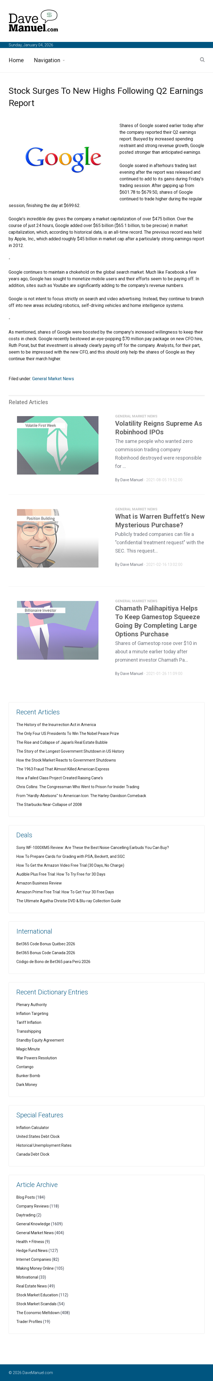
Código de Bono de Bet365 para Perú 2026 (53, 961)
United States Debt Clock (38, 1136)
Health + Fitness (30, 1241)
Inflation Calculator (32, 1127)
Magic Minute (28, 1049)
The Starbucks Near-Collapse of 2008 (49, 804)
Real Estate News (31, 1286)
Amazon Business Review (39, 883)
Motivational (27, 1277)
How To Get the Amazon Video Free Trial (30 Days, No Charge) (70, 865)
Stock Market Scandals (36, 1304)
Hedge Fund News (32, 1250)
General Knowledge (33, 1224)
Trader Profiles (29, 1321)
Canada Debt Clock (32, 1154)
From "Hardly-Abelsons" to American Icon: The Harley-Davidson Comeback (81, 795)
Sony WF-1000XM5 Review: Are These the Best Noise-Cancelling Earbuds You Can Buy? (92, 847)
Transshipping (28, 1031)
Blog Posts (25, 1197)
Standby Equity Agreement (40, 1040)
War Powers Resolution (36, 1058)
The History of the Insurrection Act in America (56, 724)
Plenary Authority (31, 1004)
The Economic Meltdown (38, 1313)
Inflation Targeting (32, 1013)
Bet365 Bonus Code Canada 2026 (45, 953)
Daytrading (26, 1215)
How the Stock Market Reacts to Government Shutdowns (66, 760)
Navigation (47, 60)
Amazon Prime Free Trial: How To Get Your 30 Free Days (65, 892)
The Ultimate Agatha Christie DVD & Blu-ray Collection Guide (68, 901)
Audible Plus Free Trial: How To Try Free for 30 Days (60, 874)
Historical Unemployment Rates (44, 1145)
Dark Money (26, 1084)
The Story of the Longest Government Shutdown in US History (70, 751)
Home (16, 60)
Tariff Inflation (28, 1022)
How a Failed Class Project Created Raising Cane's (59, 778)
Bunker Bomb (28, 1075)
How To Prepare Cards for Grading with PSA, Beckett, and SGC (70, 856)
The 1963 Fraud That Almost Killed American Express (62, 769)
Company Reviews (32, 1206)
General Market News (53, 378)
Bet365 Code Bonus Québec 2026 (45, 944)
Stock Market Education (37, 1295)
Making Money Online (35, 1268)
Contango (25, 1067)
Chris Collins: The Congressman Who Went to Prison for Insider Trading (77, 787)
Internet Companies (33, 1259)
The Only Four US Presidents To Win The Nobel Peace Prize (67, 733)
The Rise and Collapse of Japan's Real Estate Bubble (62, 742)
